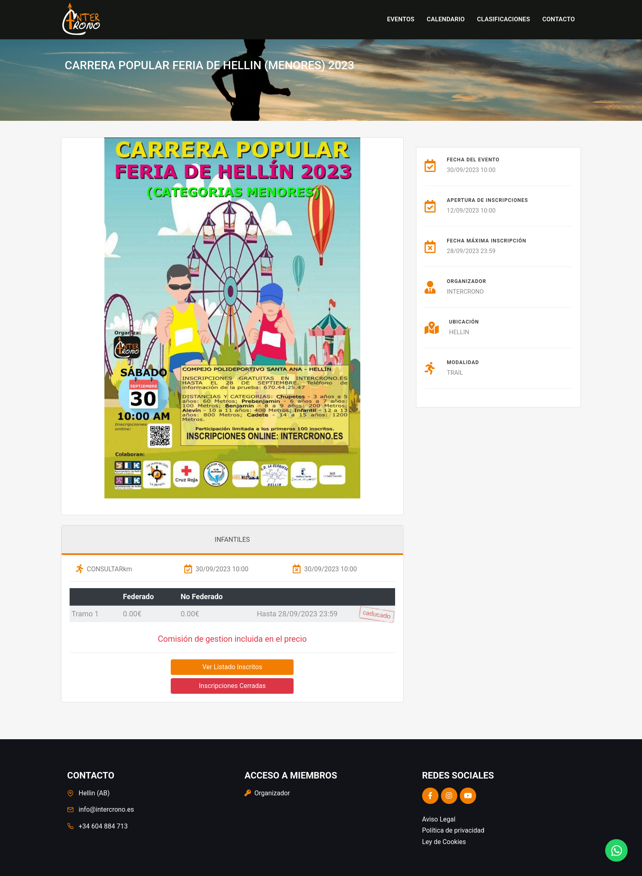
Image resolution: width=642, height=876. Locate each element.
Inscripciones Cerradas (232, 686)
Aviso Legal (439, 819)
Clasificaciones (503, 19)
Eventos (400, 19)
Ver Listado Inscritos (232, 667)
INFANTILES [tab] (232, 539)
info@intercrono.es (106, 809)
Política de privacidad (453, 830)
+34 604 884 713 (103, 826)
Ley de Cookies (444, 842)
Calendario (446, 19)
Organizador (267, 793)
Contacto (559, 19)
